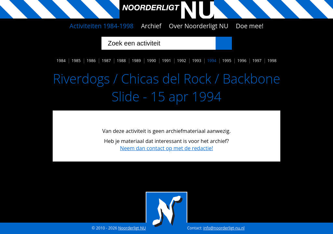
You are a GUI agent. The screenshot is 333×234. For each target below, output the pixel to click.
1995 (226, 60)
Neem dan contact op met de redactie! (166, 148)
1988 (121, 60)
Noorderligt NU (132, 228)
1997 (256, 60)
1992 (181, 60)
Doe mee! (249, 26)
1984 (61, 60)
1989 (136, 60)
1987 (106, 60)
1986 (91, 60)
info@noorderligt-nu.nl (224, 228)
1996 (241, 60)
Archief (151, 26)
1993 (196, 60)
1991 (166, 60)
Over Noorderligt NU (198, 26)
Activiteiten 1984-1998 (102, 26)
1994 (211, 60)
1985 (76, 60)
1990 (151, 60)
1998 (271, 60)
